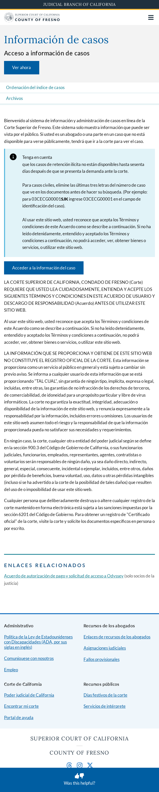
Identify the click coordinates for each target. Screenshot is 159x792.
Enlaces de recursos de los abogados (117, 636)
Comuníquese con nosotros (29, 658)
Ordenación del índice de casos (35, 87)
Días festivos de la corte (105, 695)
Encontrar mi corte (21, 706)
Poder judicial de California (29, 695)
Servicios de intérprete (105, 706)
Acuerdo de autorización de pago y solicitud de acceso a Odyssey (64, 576)
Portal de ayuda (18, 717)
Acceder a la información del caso (43, 267)
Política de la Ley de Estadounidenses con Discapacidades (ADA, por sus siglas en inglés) (38, 642)
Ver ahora (21, 67)
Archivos (14, 98)
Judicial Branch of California (79, 4)
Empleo (11, 669)
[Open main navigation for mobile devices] (151, 17)
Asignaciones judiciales (105, 648)
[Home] (32, 20)
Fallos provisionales (102, 659)
